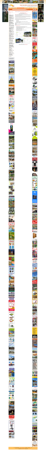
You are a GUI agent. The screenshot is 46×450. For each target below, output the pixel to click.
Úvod (14, 447)
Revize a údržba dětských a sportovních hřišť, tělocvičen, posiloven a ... (11, 47)
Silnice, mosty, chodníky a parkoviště (11, 52)
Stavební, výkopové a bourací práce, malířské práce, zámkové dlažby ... (11, 54)
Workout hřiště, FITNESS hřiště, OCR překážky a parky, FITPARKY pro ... (11, 17)
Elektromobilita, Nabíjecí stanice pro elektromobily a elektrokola (11, 20)
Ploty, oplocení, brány (11, 51)
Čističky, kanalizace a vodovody (10, 49)
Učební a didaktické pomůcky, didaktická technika (11, 33)
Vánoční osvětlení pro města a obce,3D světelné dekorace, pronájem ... (11, 38)
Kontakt (31, 447)
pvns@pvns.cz (26, 13)
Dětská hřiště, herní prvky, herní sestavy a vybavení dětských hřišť (11, 15)
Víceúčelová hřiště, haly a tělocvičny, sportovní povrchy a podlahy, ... (11, 18)
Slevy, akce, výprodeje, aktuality (11, 12)
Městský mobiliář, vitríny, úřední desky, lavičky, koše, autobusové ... (11, 28)
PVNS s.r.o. (16, 14)
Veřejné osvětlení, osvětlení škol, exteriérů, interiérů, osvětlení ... (11, 37)
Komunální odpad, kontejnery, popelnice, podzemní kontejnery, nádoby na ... (11, 43)
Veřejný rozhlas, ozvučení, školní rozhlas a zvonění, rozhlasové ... (11, 30)
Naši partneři (26, 447)
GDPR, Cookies (29, 447)
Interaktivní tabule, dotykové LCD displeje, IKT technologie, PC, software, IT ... (11, 32)
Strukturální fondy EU (11, 55)
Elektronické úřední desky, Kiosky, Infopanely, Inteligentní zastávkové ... (11, 22)
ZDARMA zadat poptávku (17, 447)
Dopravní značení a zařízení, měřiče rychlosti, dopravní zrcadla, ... (11, 24)
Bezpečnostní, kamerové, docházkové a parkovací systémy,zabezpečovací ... (11, 45)
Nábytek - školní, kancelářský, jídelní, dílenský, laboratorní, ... (11, 25)
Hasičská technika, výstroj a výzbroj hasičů (11, 50)
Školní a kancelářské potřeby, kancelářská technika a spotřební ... (11, 35)
